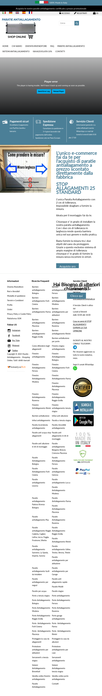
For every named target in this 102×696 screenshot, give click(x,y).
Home (5, 46)
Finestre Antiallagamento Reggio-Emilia (58, 397)
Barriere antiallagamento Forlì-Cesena (41, 301)
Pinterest (15, 345)
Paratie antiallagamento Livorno (38, 482)
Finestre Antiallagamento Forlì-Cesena (61, 367)
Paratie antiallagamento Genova (58, 471)
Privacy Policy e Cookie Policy (19, 314)
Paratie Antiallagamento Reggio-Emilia (58, 530)
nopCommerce (20, 371)
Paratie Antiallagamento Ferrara (58, 460)
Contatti (60, 51)
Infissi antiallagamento (41, 420)
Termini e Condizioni (15, 300)
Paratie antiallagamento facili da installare (40, 571)
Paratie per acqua (39, 591)
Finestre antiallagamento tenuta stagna (61, 408)
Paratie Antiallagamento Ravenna (58, 520)
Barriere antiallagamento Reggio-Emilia (38, 333)
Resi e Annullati (13, 291)
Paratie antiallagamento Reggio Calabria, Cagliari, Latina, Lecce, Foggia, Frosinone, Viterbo (41, 533)
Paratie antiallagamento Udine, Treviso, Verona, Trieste (61, 549)
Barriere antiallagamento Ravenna (58, 322)
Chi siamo (17, 46)
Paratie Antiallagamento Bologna (38, 460)
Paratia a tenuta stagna (61, 420)
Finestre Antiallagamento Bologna (58, 356)
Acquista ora (67, 266)
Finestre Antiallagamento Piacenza (58, 386)
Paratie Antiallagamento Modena (58, 490)
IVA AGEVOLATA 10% (42, 51)
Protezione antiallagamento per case (60, 649)
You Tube (16, 340)
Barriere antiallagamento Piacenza (38, 322)
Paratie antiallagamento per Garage (60, 571)
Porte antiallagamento (61, 596)
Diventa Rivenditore (36, 46)
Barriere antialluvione (40, 416)
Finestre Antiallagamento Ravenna (38, 397)
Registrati (80, 13)
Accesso (64, 13)
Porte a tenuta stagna (41, 596)
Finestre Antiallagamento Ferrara (38, 367)
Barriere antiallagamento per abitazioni (60, 312)
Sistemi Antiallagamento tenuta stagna (58, 668)
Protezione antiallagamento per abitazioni (40, 649)
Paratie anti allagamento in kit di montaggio (60, 435)
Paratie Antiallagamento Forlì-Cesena (41, 471)
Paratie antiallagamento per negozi (40, 582)
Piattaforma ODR (14, 318)
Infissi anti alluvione (60, 416)
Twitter (15, 350)
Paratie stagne (57, 591)
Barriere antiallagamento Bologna (38, 290)
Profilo (9, 305)
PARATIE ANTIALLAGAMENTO (71, 46)
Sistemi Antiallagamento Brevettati (38, 668)
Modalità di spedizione (16, 296)
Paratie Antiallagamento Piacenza (58, 509)
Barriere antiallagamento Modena (58, 301)
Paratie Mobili (57, 586)
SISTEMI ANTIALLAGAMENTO (16, 51)
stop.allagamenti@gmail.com (84, 299)
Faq (52, 46)
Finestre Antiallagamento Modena (38, 378)
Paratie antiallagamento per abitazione (60, 560)
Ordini (9, 309)
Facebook (16, 335)
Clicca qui (76, 296)
